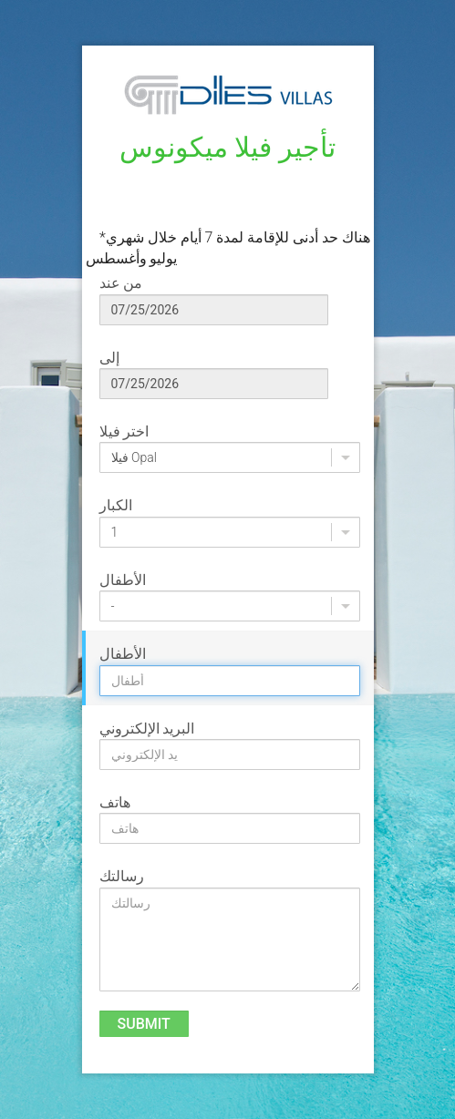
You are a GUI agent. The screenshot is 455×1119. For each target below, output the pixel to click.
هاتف (114, 802)
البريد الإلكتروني (147, 728)
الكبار (115, 505)
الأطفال (122, 580)
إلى (109, 357)
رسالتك (121, 876)
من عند (121, 283)
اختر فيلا (124, 431)
